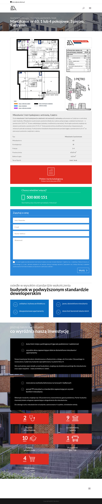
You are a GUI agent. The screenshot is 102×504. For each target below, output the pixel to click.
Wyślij (82, 270)
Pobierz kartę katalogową (51, 178)
